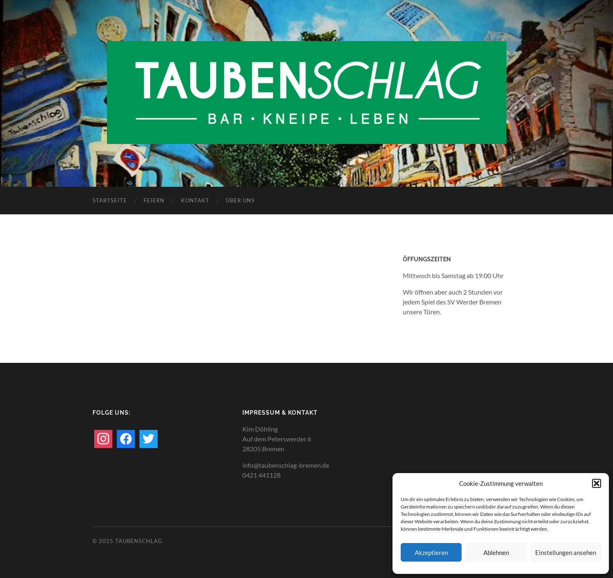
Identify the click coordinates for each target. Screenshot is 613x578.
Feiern (154, 200)
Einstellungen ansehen (565, 552)
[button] (596, 483)
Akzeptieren (431, 552)
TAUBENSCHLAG (139, 541)
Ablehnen (496, 552)
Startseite (110, 200)
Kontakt (195, 200)
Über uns (240, 200)
